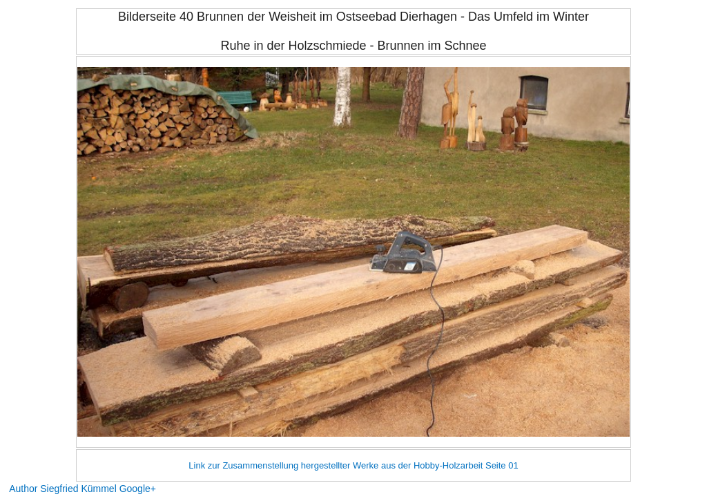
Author (23, 488)
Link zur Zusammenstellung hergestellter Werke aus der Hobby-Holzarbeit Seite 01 (353, 465)
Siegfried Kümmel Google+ (98, 488)
